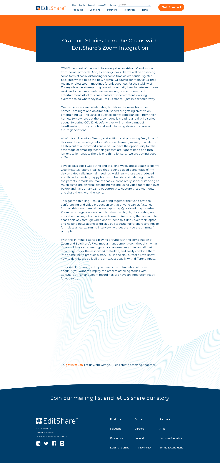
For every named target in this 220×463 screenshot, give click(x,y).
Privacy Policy (143, 447)
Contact (140, 419)
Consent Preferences (44, 432)
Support (91, 5)
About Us (102, 5)
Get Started (171, 7)
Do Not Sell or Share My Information (51, 436)
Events (82, 5)
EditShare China (120, 447)
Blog (74, 5)
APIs (162, 428)
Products (78, 9)
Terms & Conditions (172, 447)
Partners (112, 9)
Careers (112, 5)
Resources (129, 9)
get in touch (74, 365)
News (145, 9)
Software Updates (171, 438)
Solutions (95, 9)
